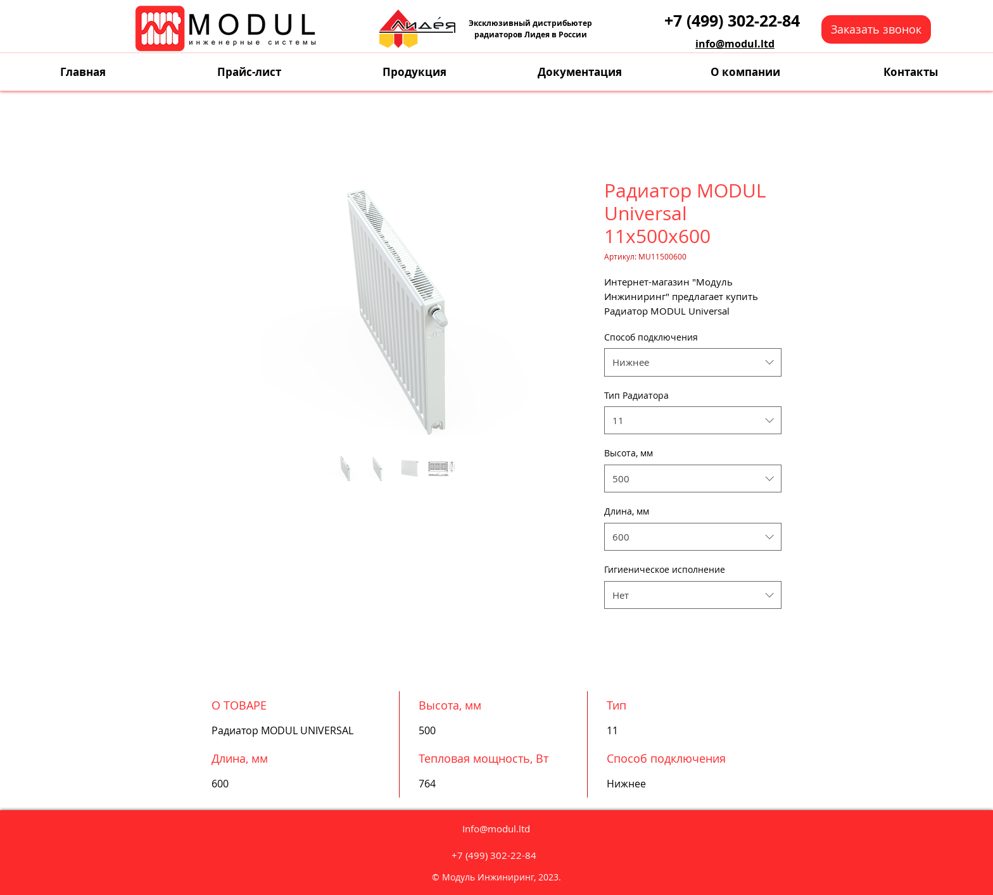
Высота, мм (628, 453)
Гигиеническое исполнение (664, 569)
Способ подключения (651, 337)
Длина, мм (626, 511)
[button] (876, 29)
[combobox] (692, 362)
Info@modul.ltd (496, 828)
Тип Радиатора (636, 395)
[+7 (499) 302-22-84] (732, 20)
